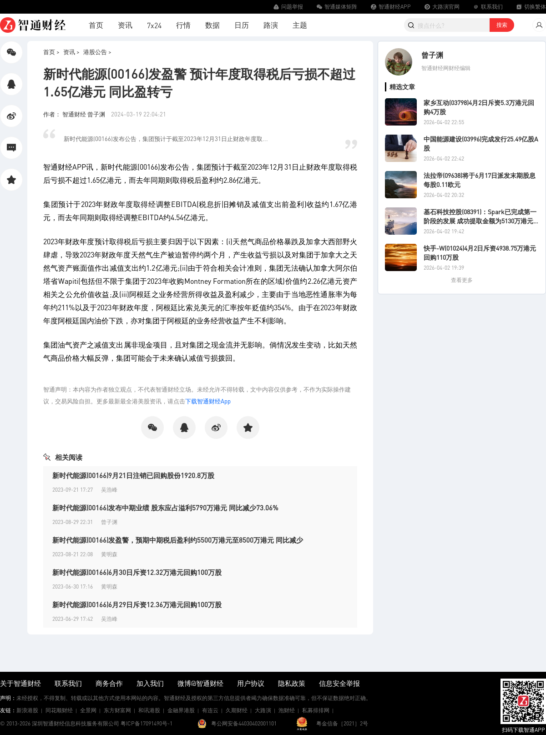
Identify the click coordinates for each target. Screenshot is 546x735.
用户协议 (250, 683)
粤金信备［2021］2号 (342, 723)
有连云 (210, 710)
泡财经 (286, 710)
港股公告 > (97, 51)
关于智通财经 (20, 683)
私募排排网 (315, 710)
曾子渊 (432, 55)
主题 (300, 25)
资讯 (125, 25)
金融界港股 (181, 710)
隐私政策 (291, 683)
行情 (183, 25)
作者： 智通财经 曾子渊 (74, 114)
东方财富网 (117, 710)
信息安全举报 (339, 683)
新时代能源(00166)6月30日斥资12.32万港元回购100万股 (137, 572)
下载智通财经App (208, 401)
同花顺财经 (59, 710)
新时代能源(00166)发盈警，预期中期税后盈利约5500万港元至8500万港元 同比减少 (177, 539)
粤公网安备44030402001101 (244, 723)
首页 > (51, 51)
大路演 (263, 710)
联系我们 (68, 683)
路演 (270, 25)
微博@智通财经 (200, 683)
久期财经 (237, 710)
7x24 (154, 25)
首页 (96, 25)
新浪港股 (27, 710)
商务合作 (109, 683)
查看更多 (462, 280)
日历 (241, 25)
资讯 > (71, 51)
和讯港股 (149, 710)
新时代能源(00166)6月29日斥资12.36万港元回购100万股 (137, 604)
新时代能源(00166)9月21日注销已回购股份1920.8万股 (133, 475)
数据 (212, 25)
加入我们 (150, 683)
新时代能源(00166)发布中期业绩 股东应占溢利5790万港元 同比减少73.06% (165, 507)
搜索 (501, 24)
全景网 (88, 710)
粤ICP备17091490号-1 (146, 723)
